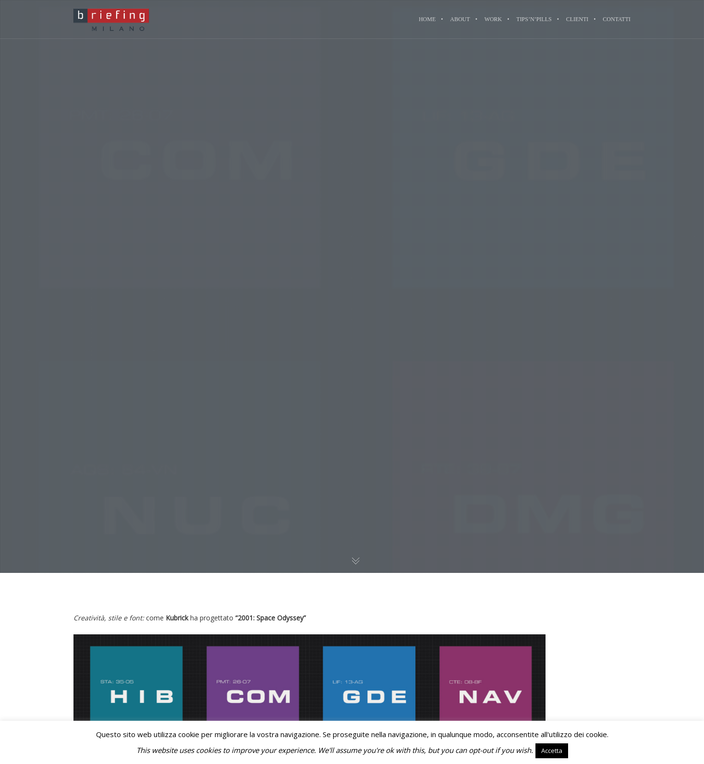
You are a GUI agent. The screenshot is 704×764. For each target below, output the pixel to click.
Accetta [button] (551, 750)
